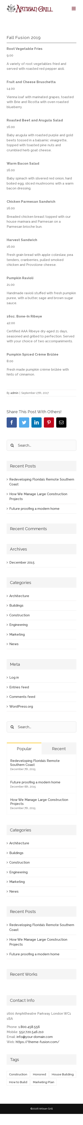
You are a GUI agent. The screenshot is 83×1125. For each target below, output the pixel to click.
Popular (24, 748)
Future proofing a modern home (34, 509)
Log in (14, 677)
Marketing (17, 634)
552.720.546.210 (31, 1032)
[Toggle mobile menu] (74, 8)
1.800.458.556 (29, 1027)
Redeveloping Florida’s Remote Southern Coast (35, 763)
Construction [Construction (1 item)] (18, 1074)
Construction (19, 615)
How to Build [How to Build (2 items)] (18, 1082)
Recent (59, 748)
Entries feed (19, 687)
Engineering (18, 625)
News (14, 644)
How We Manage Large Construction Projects (39, 802)
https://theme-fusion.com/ (38, 1042)
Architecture (19, 596)
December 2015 (22, 562)
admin (14, 393)
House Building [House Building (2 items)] (63, 1074)
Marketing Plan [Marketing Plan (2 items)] (43, 1082)
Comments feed (22, 697)
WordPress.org (21, 706)
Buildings (16, 605)
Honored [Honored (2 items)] (39, 1074)
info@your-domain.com (35, 1037)
